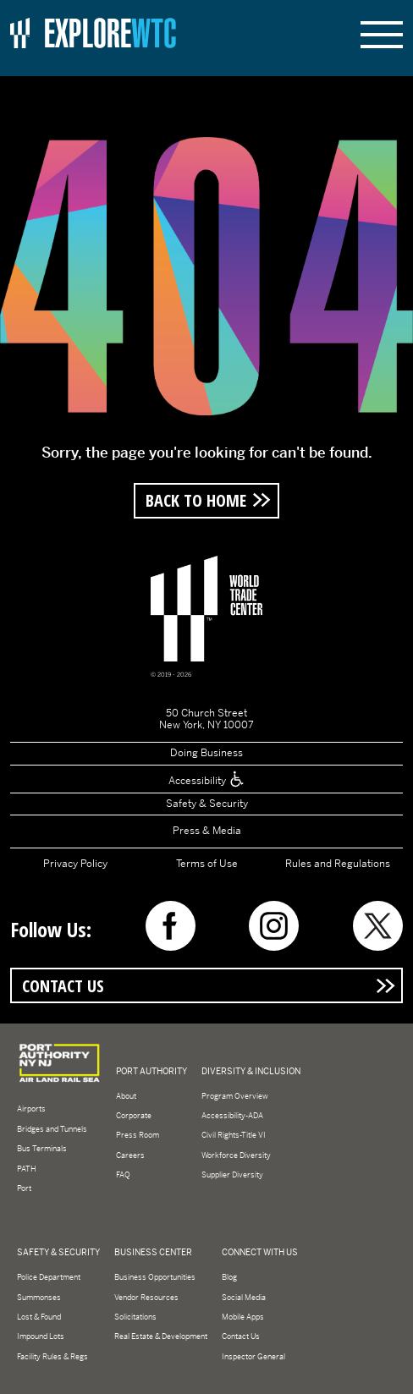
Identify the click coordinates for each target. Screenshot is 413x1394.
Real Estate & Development (160, 1336)
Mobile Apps (243, 1317)
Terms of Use (207, 863)
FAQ (123, 1175)
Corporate (133, 1116)
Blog (229, 1277)
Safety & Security (207, 803)
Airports (31, 1109)
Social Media (244, 1297)
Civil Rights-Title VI (233, 1135)
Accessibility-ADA (232, 1116)
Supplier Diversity (232, 1175)
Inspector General (253, 1357)
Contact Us (63, 985)
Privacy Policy (75, 863)
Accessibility (206, 781)
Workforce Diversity (236, 1155)
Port (24, 1188)
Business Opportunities (154, 1277)
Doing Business (206, 753)
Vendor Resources (146, 1297)
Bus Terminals (42, 1149)
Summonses (39, 1297)
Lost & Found (39, 1317)
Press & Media (207, 830)
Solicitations (135, 1317)
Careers (130, 1155)
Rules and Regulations (337, 863)
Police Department (48, 1277)
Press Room (137, 1135)
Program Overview (234, 1096)
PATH (26, 1169)
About (126, 1096)
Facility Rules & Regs (52, 1357)
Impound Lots (40, 1336)
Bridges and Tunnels (52, 1129)
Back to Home (196, 500)
